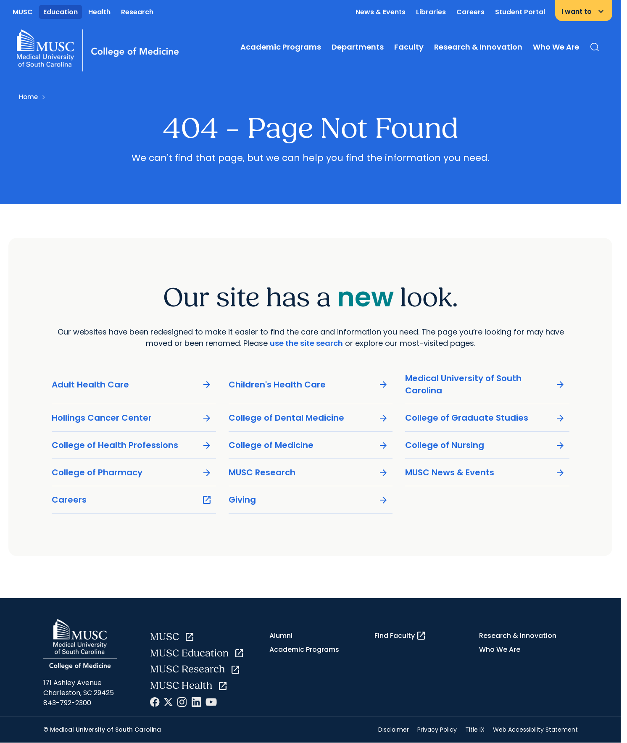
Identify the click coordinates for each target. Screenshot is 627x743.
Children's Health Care (308, 385)
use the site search (306, 343)
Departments (358, 47)
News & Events (381, 12)
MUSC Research (308, 473)
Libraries (431, 12)
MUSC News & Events (485, 473)
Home (28, 96)
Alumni (280, 635)
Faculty (409, 47)
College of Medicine (308, 446)
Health (99, 12)
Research (137, 12)
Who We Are (556, 47)
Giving (308, 500)
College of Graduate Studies (485, 418)
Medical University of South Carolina (485, 385)
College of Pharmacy (132, 473)
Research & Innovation (478, 47)
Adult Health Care (132, 385)
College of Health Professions (132, 446)
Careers (470, 12)
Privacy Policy (437, 729)
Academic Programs (280, 47)
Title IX (475, 729)
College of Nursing (485, 446)
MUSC (23, 12)
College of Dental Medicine (308, 418)
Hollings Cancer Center (132, 418)
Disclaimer (393, 729)
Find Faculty (400, 636)
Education (60, 12)
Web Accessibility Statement (535, 729)
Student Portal (520, 12)
